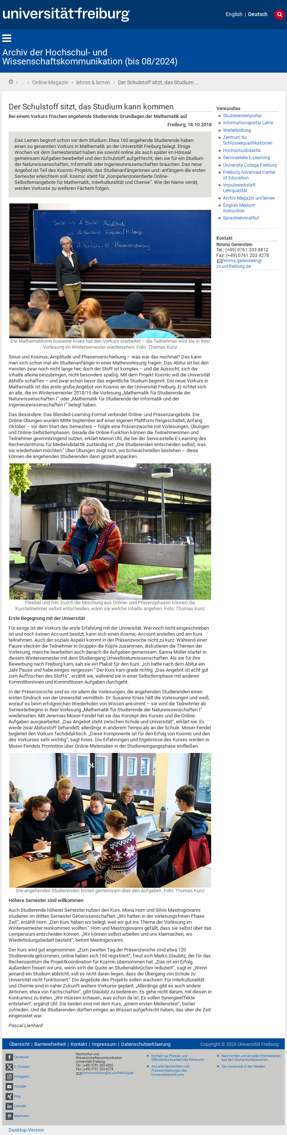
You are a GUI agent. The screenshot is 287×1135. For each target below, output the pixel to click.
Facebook (21, 1057)
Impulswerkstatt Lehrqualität (239, 187)
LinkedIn (20, 1106)
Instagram (21, 1076)
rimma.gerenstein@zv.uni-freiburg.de (239, 263)
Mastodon (21, 1116)
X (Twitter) (22, 1067)
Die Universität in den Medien (243, 1066)
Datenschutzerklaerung (145, 1044)
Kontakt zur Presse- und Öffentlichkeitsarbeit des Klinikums (177, 1058)
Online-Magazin (50, 82)
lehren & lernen (93, 82)
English (234, 14)
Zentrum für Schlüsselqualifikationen (247, 140)
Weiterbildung (237, 130)
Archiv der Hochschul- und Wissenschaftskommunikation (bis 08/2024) (90, 57)
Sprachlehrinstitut (241, 218)
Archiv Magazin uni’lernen (249, 198)
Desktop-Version (26, 1130)
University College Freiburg (250, 165)
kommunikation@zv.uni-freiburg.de (107, 1073)
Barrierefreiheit (50, 1044)
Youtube (20, 1087)
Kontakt (79, 1044)
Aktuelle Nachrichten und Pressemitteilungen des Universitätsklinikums (170, 1071)
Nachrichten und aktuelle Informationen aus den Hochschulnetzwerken (251, 1058)
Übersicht (19, 1044)
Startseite (11, 81)
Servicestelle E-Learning (246, 157)
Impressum (104, 1044)
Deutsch (258, 14)
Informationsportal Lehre (248, 122)
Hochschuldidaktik (242, 150)
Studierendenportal (242, 115)
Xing (17, 1096)
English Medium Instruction (239, 208)
